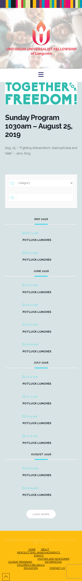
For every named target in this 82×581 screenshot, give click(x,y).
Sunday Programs (20, 562)
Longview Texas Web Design (24, 539)
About (45, 549)
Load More (41, 514)
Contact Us (57, 568)
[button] (41, 75)
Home (32, 549)
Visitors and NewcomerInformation (53, 560)
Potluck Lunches (37, 240)
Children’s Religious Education (31, 567)
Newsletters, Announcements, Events (38, 554)
